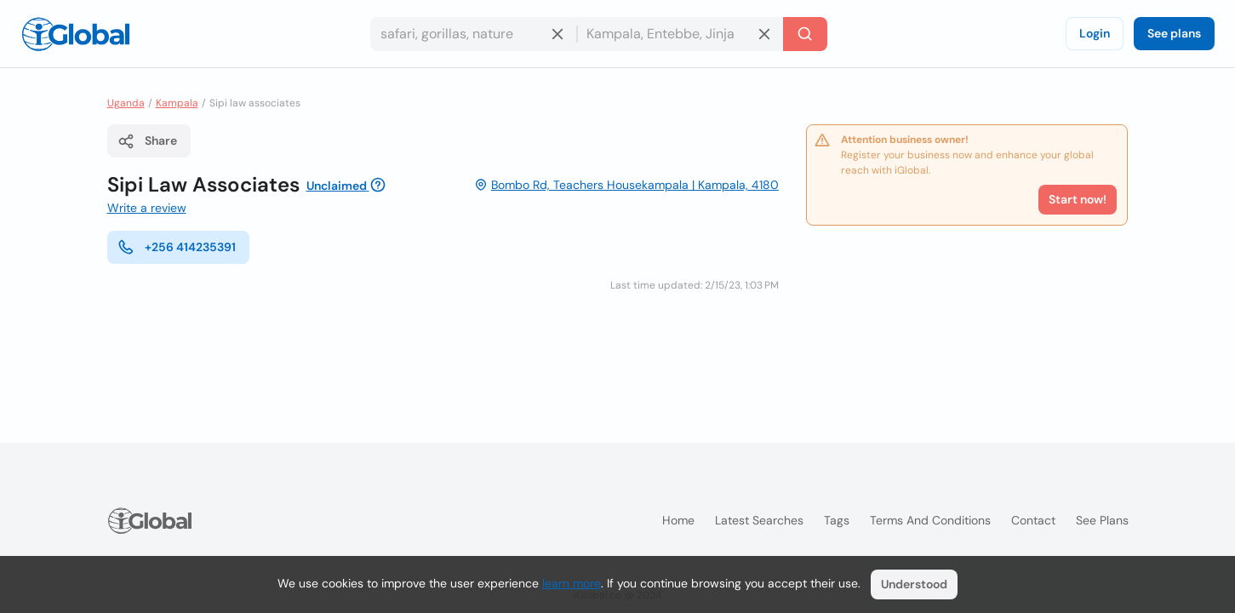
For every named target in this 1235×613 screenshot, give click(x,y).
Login (1094, 33)
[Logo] (75, 34)
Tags (836, 520)
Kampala (177, 103)
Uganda (126, 103)
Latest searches (759, 520)
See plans (1174, 33)
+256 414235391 (176, 246)
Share (147, 141)
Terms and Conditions (930, 520)
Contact (1033, 520)
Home (678, 520)
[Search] (805, 34)
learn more (571, 583)
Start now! (1077, 199)
